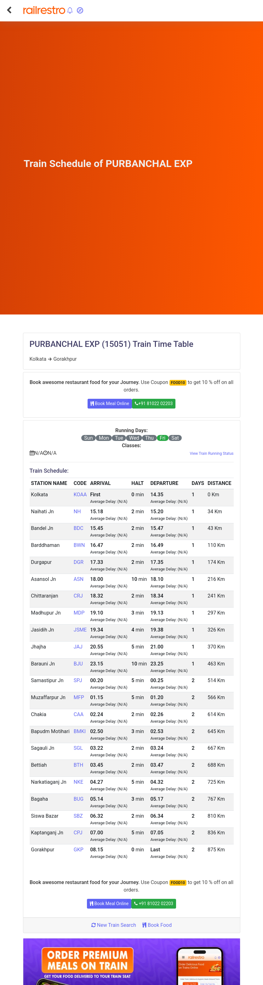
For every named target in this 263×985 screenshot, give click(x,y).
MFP (79, 697)
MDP (79, 613)
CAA (78, 714)
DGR (78, 562)
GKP (78, 850)
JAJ (78, 647)
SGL (78, 748)
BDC (78, 528)
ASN (78, 579)
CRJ (78, 596)
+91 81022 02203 (154, 403)
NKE (78, 782)
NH (77, 512)
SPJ (78, 680)
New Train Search (113, 925)
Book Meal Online (109, 403)
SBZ (78, 816)
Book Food (157, 925)
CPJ (78, 833)
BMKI (80, 731)
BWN (79, 545)
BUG (78, 799)
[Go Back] (9, 10)
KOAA (80, 495)
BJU (78, 664)
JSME (80, 630)
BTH (78, 765)
